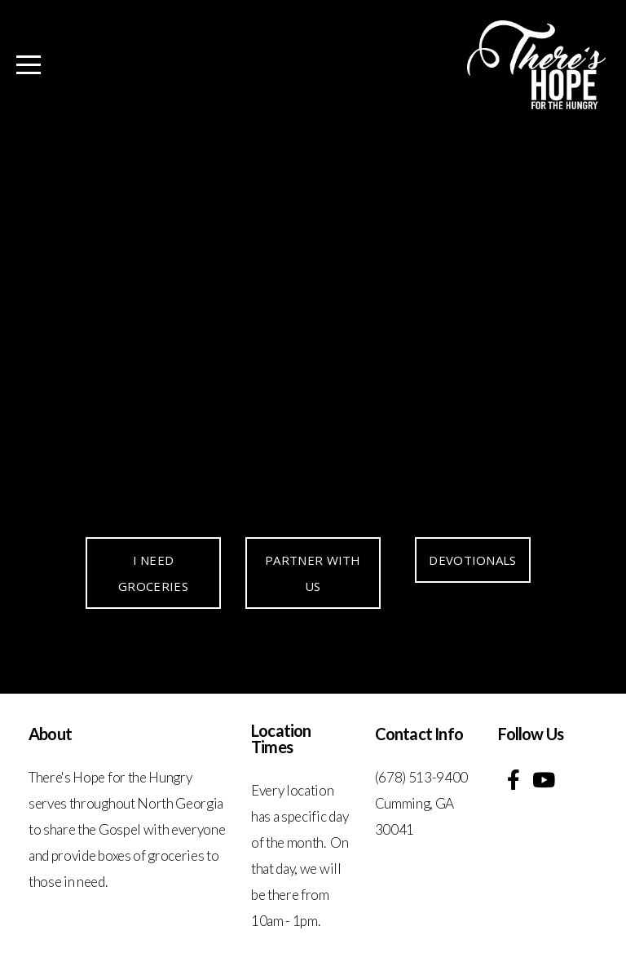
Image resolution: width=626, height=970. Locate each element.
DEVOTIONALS (472, 560)
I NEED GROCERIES (153, 573)
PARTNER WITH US (313, 573)
